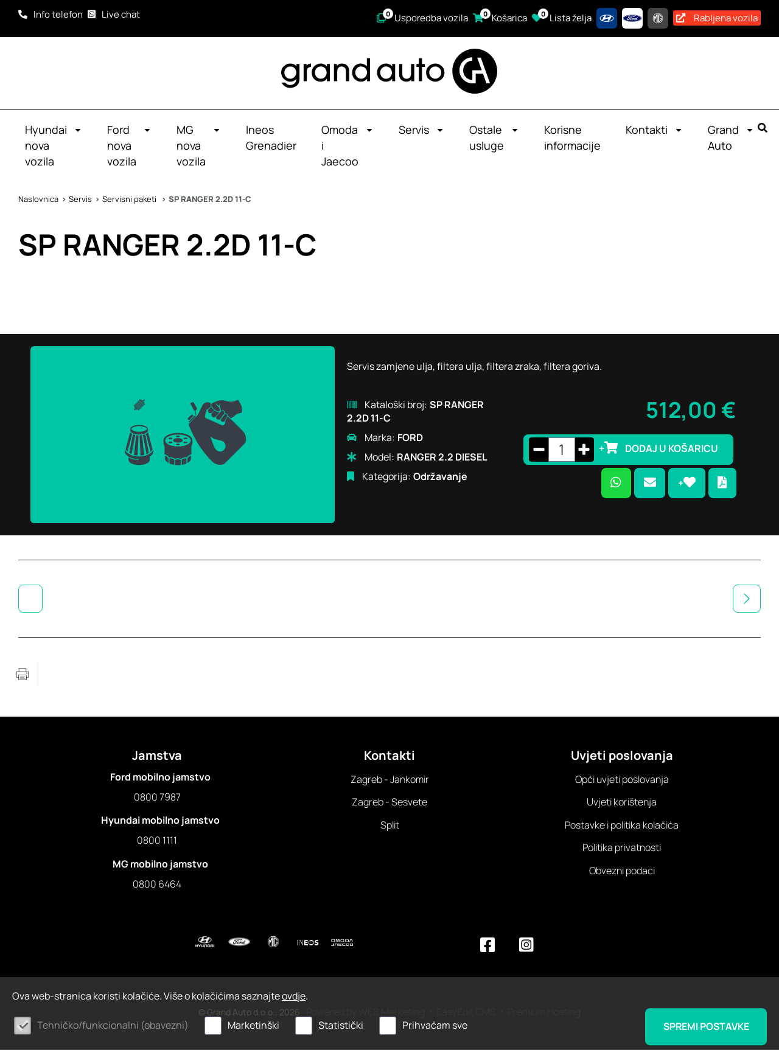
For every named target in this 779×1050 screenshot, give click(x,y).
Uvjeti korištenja (622, 802)
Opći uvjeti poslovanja (622, 780)
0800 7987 (157, 797)
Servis (421, 130)
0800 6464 (157, 884)
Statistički (340, 1025)
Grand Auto (731, 138)
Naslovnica (38, 199)
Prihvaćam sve (434, 1025)
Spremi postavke (705, 1026)
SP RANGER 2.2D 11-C (210, 199)
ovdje (294, 996)
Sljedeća (747, 599)
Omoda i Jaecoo (347, 146)
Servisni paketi (130, 199)
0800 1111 (157, 840)
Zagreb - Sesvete (389, 802)
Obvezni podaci (622, 871)
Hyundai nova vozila (53, 146)
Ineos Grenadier (271, 138)
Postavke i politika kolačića (622, 825)
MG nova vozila (198, 146)
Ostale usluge (494, 138)
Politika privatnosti (621, 848)
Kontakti (654, 130)
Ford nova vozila (129, 146)
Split (389, 825)
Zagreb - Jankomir (390, 780)
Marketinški (253, 1025)
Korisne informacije (572, 138)
